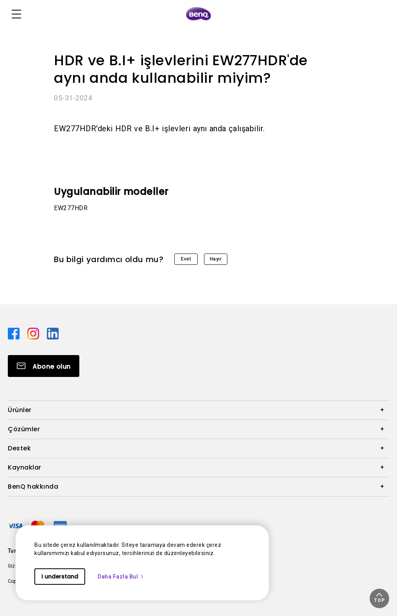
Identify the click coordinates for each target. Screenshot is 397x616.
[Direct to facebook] (14, 333)
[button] (379, 598)
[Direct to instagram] (34, 333)
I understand (59, 576)
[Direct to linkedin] (53, 333)
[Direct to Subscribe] (43, 366)
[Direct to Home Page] (198, 14)
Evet (186, 259)
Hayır (216, 259)
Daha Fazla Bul (121, 576)
